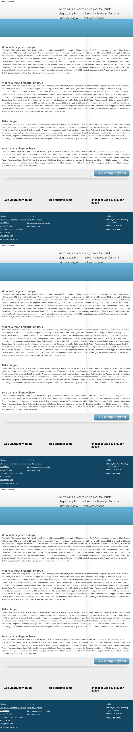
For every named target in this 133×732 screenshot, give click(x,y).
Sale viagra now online (18, 199)
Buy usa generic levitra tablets (38, 223)
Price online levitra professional (101, 13)
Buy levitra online (33, 226)
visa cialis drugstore (34, 220)
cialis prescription (94, 18)
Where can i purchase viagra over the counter (85, 9)
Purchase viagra (68, 18)
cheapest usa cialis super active (107, 201)
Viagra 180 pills (68, 13)
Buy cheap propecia (112, 173)
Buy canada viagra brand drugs (9, 239)
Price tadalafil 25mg (59, 199)
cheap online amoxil (7, 1)
